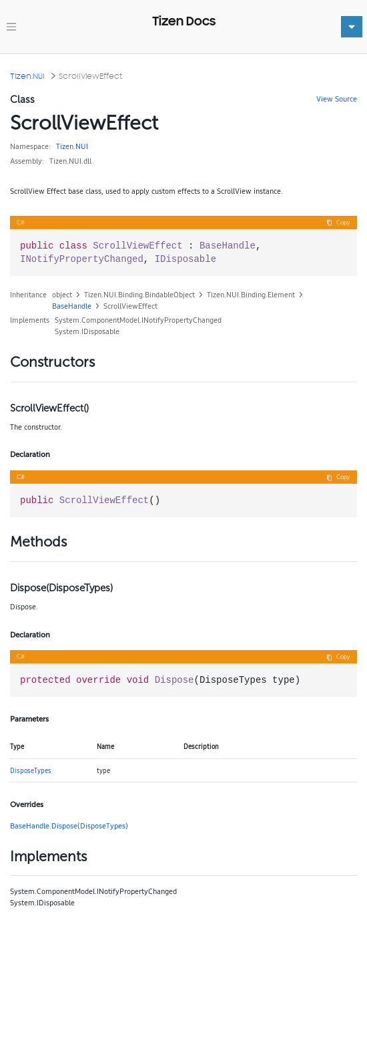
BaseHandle (71, 306)
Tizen (64, 146)
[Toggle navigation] (11, 27)
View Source (336, 99)
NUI (81, 146)
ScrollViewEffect (90, 76)
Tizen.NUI (27, 76)
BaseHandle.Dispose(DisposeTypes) (69, 825)
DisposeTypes (30, 770)
